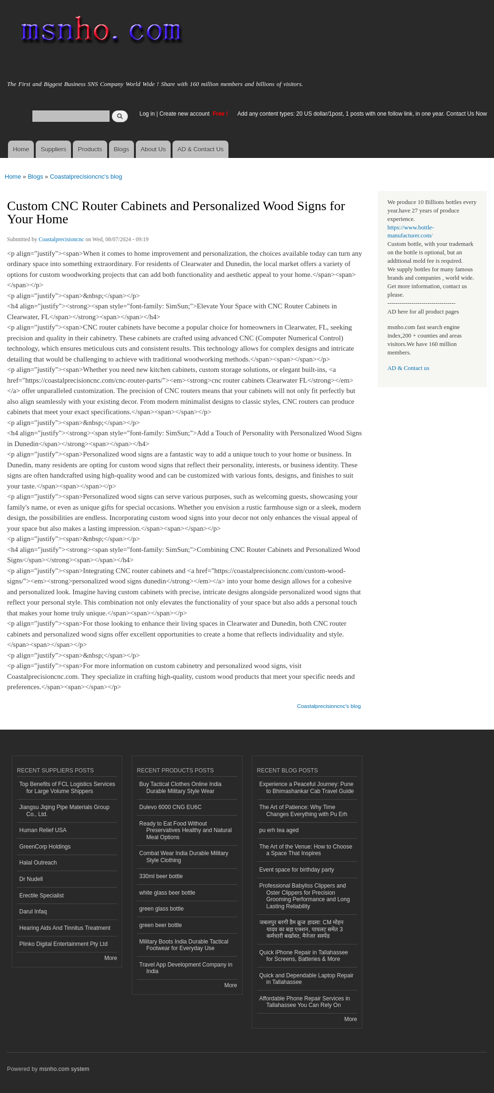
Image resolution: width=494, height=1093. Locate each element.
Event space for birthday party (296, 869)
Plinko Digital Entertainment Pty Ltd (63, 944)
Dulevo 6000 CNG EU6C (170, 807)
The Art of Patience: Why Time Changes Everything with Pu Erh (303, 810)
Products (90, 149)
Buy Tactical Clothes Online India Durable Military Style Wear (180, 787)
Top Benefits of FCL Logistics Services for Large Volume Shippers (67, 787)
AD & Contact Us (201, 149)
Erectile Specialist (41, 895)
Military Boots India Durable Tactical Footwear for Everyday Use (183, 944)
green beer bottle (160, 925)
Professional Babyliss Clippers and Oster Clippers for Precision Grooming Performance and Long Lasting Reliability (304, 895)
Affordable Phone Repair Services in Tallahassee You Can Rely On (304, 1001)
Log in (147, 113)
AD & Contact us (408, 368)
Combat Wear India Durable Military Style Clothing (183, 856)
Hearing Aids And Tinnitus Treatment (64, 928)
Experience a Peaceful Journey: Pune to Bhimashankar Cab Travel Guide (306, 787)
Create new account (185, 113)
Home (21, 149)
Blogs (121, 149)
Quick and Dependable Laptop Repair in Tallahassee (306, 978)
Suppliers (53, 149)
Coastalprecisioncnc (61, 239)
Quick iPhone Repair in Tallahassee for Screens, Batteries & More (303, 955)
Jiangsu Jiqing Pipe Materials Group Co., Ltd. (64, 810)
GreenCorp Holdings (45, 846)
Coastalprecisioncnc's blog (86, 176)
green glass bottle (161, 908)
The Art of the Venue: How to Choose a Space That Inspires (306, 850)
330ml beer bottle (161, 876)
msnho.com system (64, 1069)
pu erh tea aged (279, 830)
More (110, 958)
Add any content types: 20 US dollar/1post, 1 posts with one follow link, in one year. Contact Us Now (362, 113)
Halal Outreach (38, 862)
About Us (153, 149)
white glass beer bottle (167, 892)
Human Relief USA (43, 830)
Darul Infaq (33, 911)
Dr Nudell (31, 879)
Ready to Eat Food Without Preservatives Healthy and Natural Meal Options (185, 830)
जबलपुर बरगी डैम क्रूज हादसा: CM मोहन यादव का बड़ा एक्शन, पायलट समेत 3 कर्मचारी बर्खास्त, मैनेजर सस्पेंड (301, 929)
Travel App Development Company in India (185, 968)
